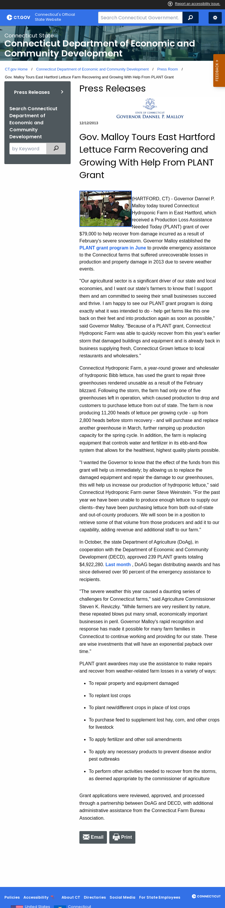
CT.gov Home (16, 69)
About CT (71, 897)
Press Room (167, 69)
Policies (12, 897)
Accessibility (36, 897)
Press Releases (32, 92)
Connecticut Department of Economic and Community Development (92, 69)
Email (97, 837)
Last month (118, 564)
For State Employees (159, 897)
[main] (112, 456)
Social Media (122, 897)
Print (126, 837)
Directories (95, 897)
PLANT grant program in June (112, 247)
